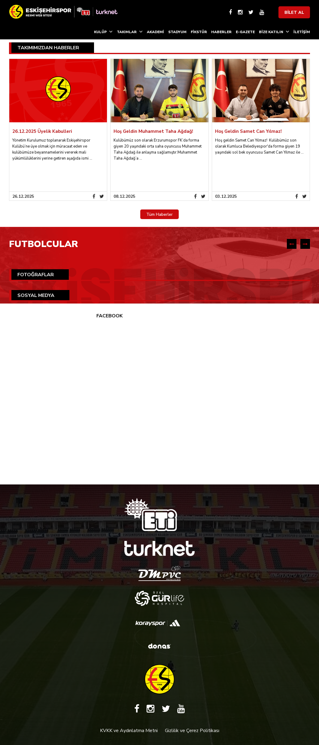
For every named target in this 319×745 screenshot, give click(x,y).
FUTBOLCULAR (43, 244)
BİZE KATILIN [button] (274, 31)
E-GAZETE (245, 31)
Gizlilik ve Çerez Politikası (192, 730)
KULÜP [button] (103, 31)
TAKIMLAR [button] (130, 31)
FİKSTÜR (199, 31)
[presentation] (291, 244)
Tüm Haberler (159, 214)
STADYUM (177, 31)
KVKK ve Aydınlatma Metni (129, 730)
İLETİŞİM (301, 31)
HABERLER (221, 31)
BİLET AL (294, 12)
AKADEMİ (155, 31)
